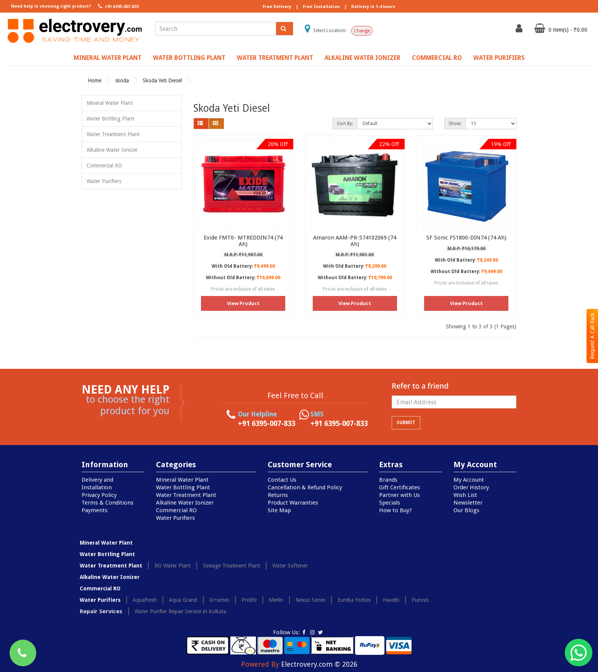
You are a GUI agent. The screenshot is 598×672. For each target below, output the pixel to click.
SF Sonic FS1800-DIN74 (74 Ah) (466, 237)
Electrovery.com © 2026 (319, 664)
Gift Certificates (399, 487)
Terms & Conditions (107, 502)
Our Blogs (466, 510)
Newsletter (467, 502)
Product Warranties (293, 502)
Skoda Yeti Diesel (162, 80)
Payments (95, 510)
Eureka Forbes (354, 600)
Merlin (276, 600)
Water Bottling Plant (189, 57)
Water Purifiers (499, 57)
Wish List (465, 495)
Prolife (249, 600)
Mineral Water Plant (107, 57)
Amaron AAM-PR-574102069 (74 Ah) (354, 241)
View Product (243, 303)
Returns (278, 495)
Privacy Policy (99, 495)
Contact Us (282, 479)
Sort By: (345, 123)
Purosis (420, 600)
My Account (468, 479)
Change (362, 31)
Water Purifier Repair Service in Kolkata (180, 611)
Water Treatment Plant (275, 57)
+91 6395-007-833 (117, 6)
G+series (219, 600)
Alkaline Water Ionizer (362, 57)
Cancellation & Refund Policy (305, 487)
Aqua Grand (183, 600)
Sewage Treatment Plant (231, 566)
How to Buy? (395, 510)
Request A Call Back (592, 336)
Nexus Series (310, 600)
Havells (391, 600)
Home (94, 80)
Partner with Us (399, 495)
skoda (122, 80)
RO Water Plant (172, 566)
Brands (388, 479)
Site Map (279, 510)
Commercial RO (437, 57)
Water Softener (290, 566)
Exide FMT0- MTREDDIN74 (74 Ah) (243, 241)
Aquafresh (145, 600)
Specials (389, 502)
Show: (454, 123)
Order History (471, 487)
